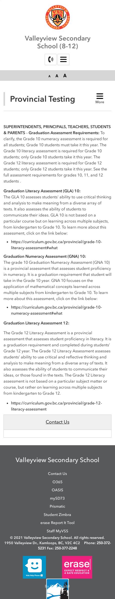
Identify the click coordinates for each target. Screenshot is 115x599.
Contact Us (57, 422)
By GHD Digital (57, 586)
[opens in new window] (34, 567)
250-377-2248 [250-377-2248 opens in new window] (66, 548)
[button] (49, 75)
